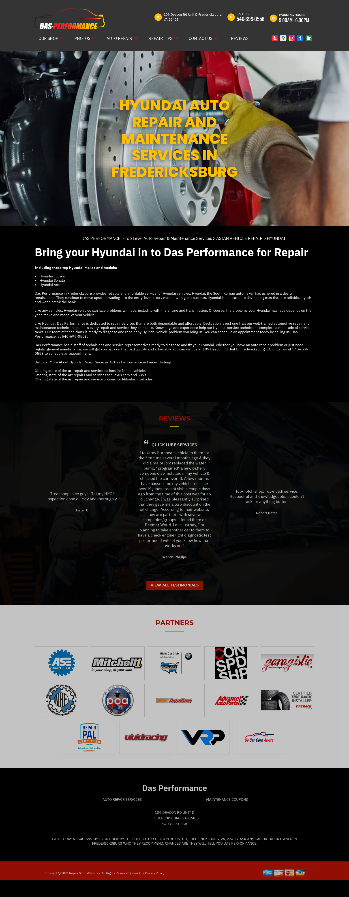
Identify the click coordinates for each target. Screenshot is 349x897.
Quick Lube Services (174, 461)
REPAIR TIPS (160, 38)
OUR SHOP (48, 38)
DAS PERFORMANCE (100, 238)
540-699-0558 (250, 18)
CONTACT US (200, 38)
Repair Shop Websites (84, 889)
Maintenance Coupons (227, 815)
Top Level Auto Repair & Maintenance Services (168, 238)
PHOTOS (82, 38)
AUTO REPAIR (119, 38)
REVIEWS (239, 38)
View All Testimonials (175, 601)
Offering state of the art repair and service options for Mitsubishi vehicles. (94, 379)
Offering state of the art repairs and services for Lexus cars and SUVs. (91, 375)
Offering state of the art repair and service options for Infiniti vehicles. (91, 370)
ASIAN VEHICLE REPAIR (239, 238)
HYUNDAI (276, 238)
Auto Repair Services (122, 815)
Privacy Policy (154, 889)
